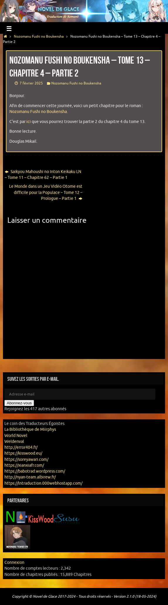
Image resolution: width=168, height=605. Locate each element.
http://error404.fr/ (21, 447)
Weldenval (14, 441)
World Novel (15, 435)
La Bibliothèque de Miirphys (30, 429)
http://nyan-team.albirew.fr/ (30, 477)
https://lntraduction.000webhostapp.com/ (43, 483)
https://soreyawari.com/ (26, 459)
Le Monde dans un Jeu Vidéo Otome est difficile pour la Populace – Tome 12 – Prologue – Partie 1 (45, 192)
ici (28, 121)
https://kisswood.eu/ (23, 453)
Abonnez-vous (19, 403)
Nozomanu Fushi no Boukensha (39, 36)
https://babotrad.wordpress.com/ (34, 471)
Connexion (14, 562)
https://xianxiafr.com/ (24, 465)
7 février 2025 (31, 83)
